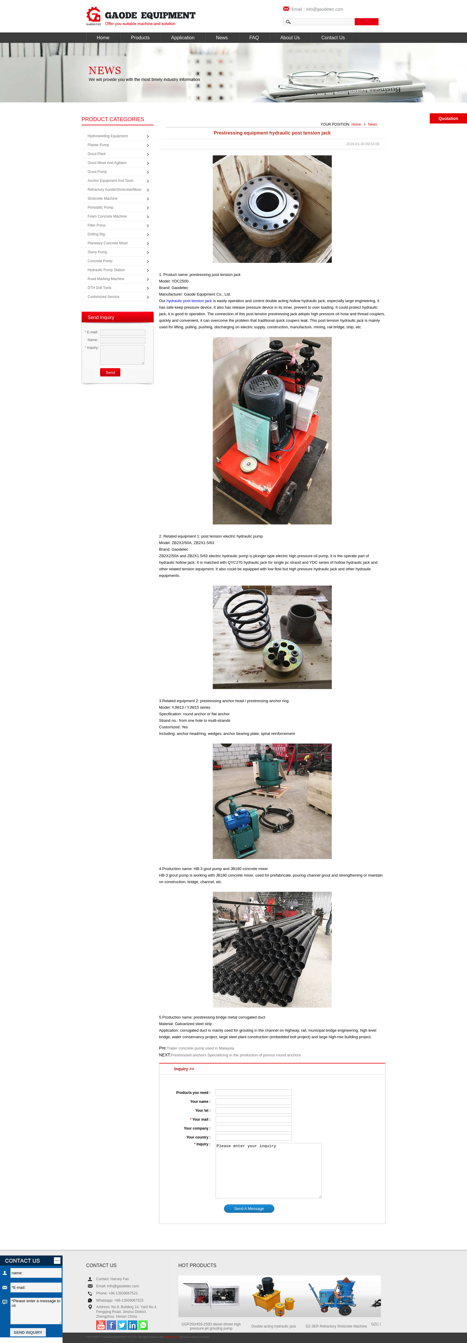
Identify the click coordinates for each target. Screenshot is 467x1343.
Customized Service (103, 297)
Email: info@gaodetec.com (117, 1286)
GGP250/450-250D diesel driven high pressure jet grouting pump (214, 1326)
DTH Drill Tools (99, 288)
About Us (290, 37)
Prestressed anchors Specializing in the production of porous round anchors (236, 1055)
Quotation (448, 118)
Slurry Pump (97, 252)
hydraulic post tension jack (189, 301)
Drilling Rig (96, 234)
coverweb (204, 1337)
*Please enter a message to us (36, 1311)
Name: (91, 340)
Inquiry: (92, 348)
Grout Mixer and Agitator (107, 163)
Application (182, 37)
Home (103, 37)
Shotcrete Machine (102, 198)
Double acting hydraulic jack (276, 1326)
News (222, 37)
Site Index (143, 1337)
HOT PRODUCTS (197, 1265)
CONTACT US (101, 1265)
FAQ (254, 37)
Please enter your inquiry (269, 1170)
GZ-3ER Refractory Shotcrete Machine (339, 1326)
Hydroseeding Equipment (108, 136)
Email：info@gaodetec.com (313, 9)
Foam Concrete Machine (107, 216)
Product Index (156, 1337)
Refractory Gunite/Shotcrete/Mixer (114, 190)
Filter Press (97, 225)
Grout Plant (97, 154)
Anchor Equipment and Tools (110, 181)
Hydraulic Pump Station (106, 270)
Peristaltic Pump (100, 207)
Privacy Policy (171, 1337)
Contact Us (333, 37)
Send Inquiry (101, 317)
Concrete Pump (100, 261)
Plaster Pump (98, 145)
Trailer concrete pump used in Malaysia (200, 1048)
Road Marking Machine (106, 279)
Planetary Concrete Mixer (108, 243)
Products (140, 37)
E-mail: (91, 332)
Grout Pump (97, 172)
